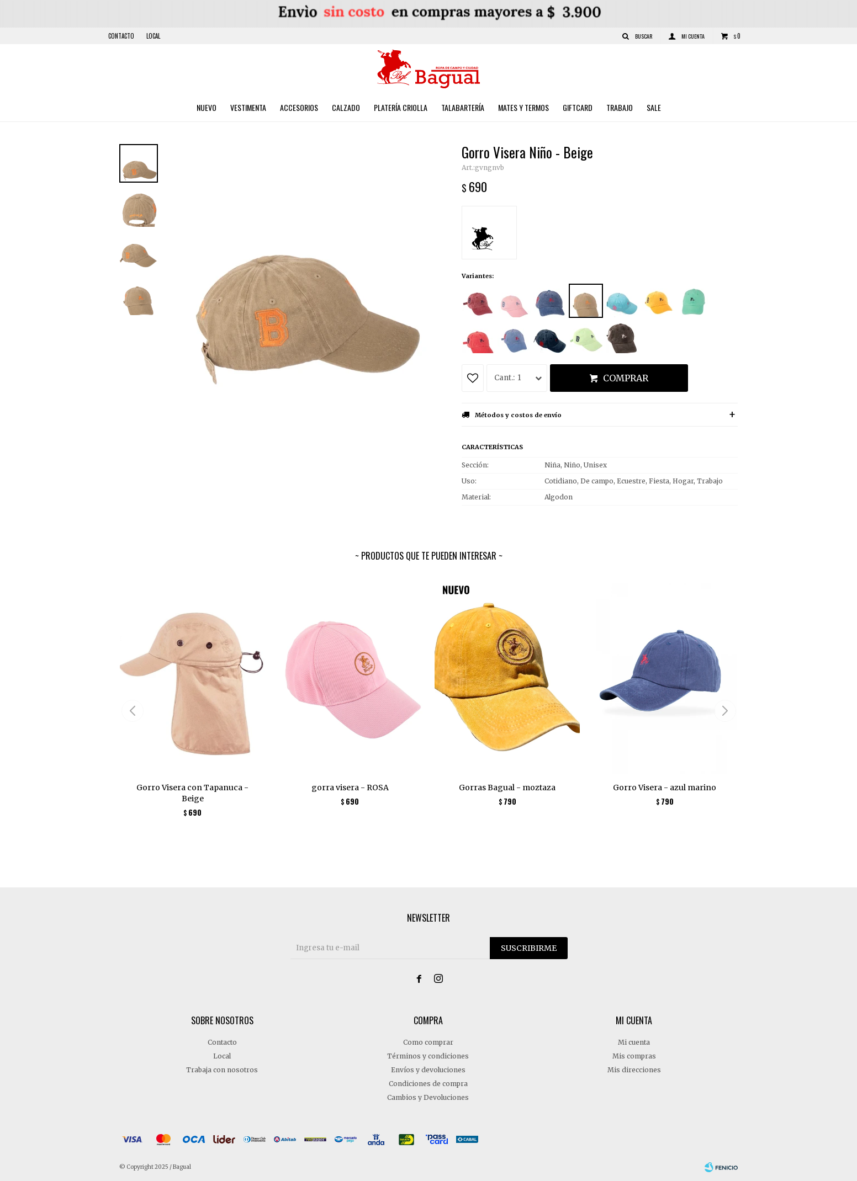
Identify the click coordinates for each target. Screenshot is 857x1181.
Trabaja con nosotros (222, 1070)
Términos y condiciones (428, 1056)
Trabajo (619, 107)
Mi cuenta (634, 1042)
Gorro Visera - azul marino (664, 787)
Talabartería (462, 107)
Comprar (625, 378)
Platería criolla (400, 107)
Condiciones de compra (428, 1083)
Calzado (346, 107)
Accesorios (299, 107)
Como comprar (428, 1042)
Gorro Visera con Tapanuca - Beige (192, 793)
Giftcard (578, 107)
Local (153, 35)
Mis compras (634, 1056)
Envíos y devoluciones (428, 1070)
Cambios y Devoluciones (428, 1097)
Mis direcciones (634, 1070)
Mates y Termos (523, 107)
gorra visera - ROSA (350, 787)
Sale (654, 107)
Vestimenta (248, 107)
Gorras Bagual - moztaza (507, 787)
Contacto (121, 35)
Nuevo (206, 107)
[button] (724, 711)
